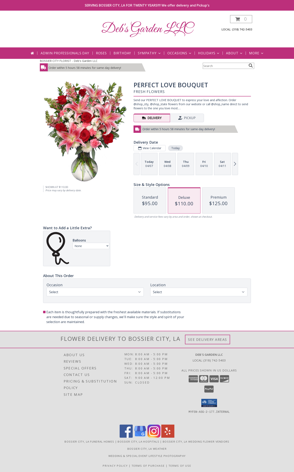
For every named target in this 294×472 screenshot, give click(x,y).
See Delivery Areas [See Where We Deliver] (207, 339)
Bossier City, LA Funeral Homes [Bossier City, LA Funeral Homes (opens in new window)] (89, 441)
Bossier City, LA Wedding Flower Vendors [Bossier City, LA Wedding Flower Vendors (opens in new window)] (196, 441)
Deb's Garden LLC (147, 29)
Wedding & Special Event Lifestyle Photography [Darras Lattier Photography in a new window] (147, 456)
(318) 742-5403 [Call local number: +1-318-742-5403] (242, 29)
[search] (250, 65)
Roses (101, 53)
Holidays (209, 53)
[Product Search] (225, 66)
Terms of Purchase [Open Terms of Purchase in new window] (148, 466)
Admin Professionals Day (65, 53)
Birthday (122, 53)
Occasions (179, 53)
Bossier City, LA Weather (147, 449)
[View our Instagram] (153, 436)
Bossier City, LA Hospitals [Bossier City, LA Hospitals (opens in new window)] (138, 441)
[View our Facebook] (126, 436)
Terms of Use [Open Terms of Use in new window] (180, 466)
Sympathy (149, 53)
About (234, 53)
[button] (241, 19)
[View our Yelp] (167, 436)
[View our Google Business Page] (140, 436)
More (256, 53)
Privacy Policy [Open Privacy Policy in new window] (115, 466)
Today (175, 148)
